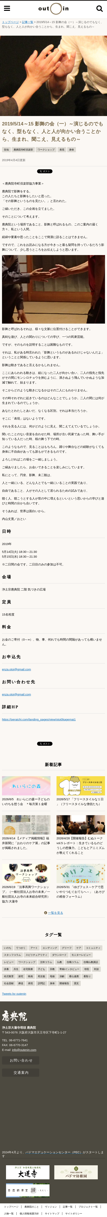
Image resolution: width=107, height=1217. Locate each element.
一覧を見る (53, 912)
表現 (62, 149)
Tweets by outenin (14, 993)
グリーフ (67, 948)
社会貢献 (9, 983)
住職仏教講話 (91, 962)
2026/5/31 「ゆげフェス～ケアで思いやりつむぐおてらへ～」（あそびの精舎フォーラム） (81, 891)
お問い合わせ (21, 1060)
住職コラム (73, 962)
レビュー (9, 962)
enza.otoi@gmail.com (16, 669)
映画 (30, 976)
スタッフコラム (12, 955)
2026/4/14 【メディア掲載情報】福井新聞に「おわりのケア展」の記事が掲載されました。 (26, 843)
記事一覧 (27, 22)
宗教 (52, 969)
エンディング (50, 948)
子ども (41, 969)
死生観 (41, 976)
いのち (7, 948)
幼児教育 (9, 976)
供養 (6, 969)
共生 (16, 969)
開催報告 (64, 983)
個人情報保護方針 (29, 1213)
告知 (6, 149)
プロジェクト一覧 (88, 1206)
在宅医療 (28, 969)
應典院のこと (31, 1206)
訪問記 (41, 983)
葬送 (20, 983)
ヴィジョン (51, 1206)
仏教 (59, 962)
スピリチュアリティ (36, 955)
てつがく (21, 948)
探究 (20, 976)
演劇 (62, 976)
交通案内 (21, 1073)
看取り (87, 976)
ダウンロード (59, 955)
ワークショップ (46, 149)
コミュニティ (93, 948)
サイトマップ (52, 1213)
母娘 (52, 976)
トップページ (10, 22)
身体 (71, 149)
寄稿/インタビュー (69, 969)
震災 (76, 983)
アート (34, 948)
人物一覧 (9, 1213)
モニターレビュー (81, 955)
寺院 (86, 969)
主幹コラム (46, 962)
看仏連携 (74, 976)
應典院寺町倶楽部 (23, 149)
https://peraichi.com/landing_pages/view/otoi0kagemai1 (39, 719)
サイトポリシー (73, 1213)
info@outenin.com (24, 1050)
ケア (78, 948)
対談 (96, 969)
